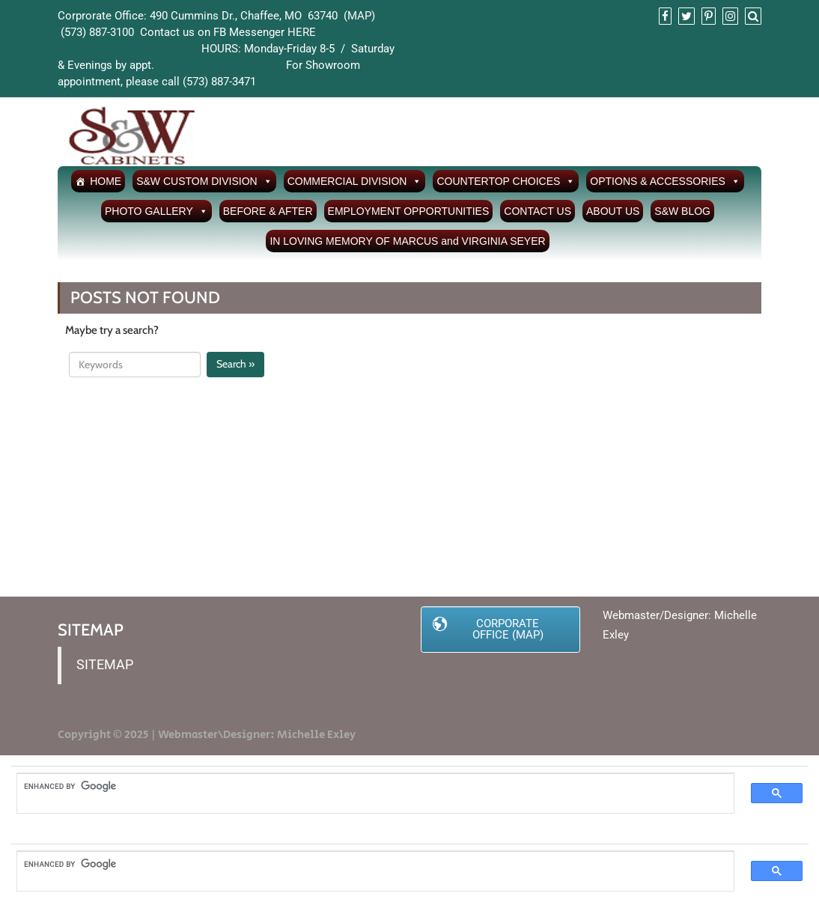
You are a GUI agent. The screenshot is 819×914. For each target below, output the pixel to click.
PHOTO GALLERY (156, 211)
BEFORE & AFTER (268, 211)
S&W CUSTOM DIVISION (204, 181)
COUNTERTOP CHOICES (505, 181)
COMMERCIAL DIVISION (354, 181)
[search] (368, 786)
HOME (105, 181)
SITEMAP (104, 664)
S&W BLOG (682, 211)
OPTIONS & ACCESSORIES (665, 181)
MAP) (361, 15)
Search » (235, 364)
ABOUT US (612, 211)
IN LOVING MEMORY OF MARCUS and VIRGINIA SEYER (407, 241)
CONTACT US (537, 211)
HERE (301, 32)
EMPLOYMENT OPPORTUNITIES (409, 211)
